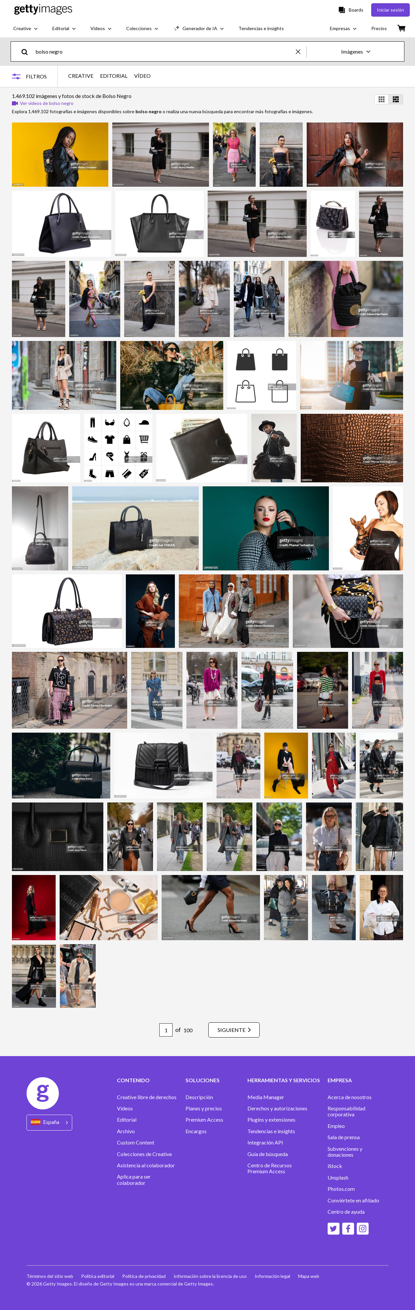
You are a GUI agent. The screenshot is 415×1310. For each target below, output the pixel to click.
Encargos (196, 1131)
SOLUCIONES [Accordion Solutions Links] (202, 1080)
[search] (27, 51)
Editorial (126, 1120)
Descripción (199, 1097)
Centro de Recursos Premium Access (269, 1168)
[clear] (301, 51)
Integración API (265, 1142)
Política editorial (97, 1276)
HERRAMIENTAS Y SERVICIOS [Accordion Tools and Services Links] (283, 1080)
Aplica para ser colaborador (134, 1180)
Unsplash (338, 1178)
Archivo (126, 1131)
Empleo (336, 1126)
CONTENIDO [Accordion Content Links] (133, 1080)
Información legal (272, 1276)
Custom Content (135, 1142)
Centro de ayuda (346, 1212)
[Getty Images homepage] (43, 10)
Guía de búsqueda (267, 1154)
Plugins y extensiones (271, 1120)
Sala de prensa (344, 1137)
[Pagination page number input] (166, 1030)
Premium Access (204, 1120)
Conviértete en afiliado (353, 1200)
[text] (164, 51)
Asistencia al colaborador (146, 1165)
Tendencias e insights (271, 1131)
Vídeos (125, 1108)
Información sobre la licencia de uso (210, 1276)
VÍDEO (142, 76)
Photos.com (341, 1189)
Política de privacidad (144, 1276)
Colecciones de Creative (144, 1154)
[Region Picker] (49, 1122)
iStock (335, 1166)
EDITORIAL (114, 76)
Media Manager (265, 1097)
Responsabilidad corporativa (346, 1111)
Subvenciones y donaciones (345, 1152)
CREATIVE (80, 76)
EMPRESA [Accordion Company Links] (340, 1080)
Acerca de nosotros (350, 1097)
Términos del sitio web (49, 1276)
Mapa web (308, 1276)
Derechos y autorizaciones (277, 1108)
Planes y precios (203, 1108)
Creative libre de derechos (147, 1097)
